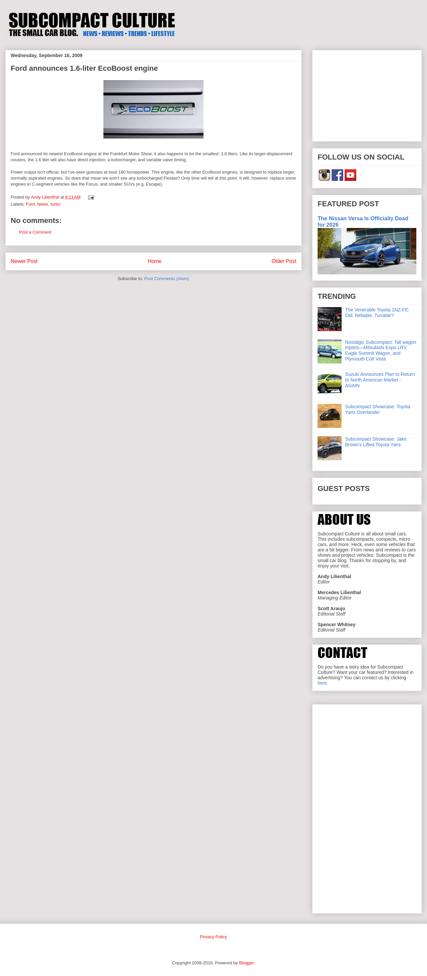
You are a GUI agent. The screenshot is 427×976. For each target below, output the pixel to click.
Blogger (246, 962)
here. (323, 683)
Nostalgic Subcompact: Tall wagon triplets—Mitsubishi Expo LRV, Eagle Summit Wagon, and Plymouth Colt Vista (380, 350)
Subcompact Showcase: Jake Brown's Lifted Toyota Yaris (376, 441)
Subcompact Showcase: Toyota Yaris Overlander (377, 409)
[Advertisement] (367, 94)
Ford (30, 204)
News (42, 204)
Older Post (284, 261)
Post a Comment (35, 232)
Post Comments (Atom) (166, 278)
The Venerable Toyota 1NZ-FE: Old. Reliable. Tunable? (377, 312)
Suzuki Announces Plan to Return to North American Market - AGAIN (380, 380)
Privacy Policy (213, 936)
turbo (55, 204)
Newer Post (24, 261)
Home (155, 261)
